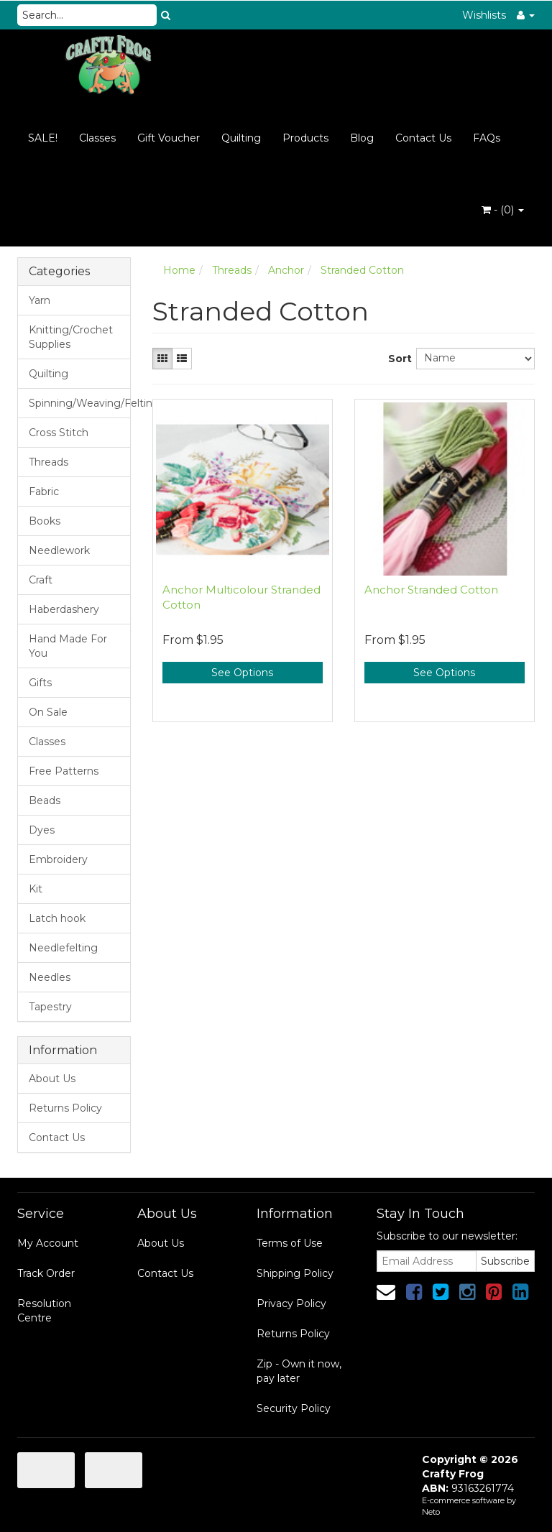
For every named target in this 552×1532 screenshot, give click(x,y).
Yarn (39, 300)
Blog (362, 137)
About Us (52, 1078)
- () (503, 209)
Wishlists (484, 15)
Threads (48, 462)
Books (44, 520)
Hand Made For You (68, 646)
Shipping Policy (295, 1273)
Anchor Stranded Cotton (431, 589)
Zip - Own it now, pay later (299, 1371)
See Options (242, 672)
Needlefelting (63, 947)
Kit (35, 888)
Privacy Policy (291, 1303)
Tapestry (50, 1006)
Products (305, 137)
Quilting (241, 137)
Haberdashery (64, 609)
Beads (44, 800)
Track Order (46, 1273)
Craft (40, 579)
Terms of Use (290, 1243)
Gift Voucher (168, 137)
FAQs (486, 137)
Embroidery (58, 859)
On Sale (48, 712)
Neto (431, 1512)
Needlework (59, 550)
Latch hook (57, 918)
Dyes (42, 829)
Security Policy (294, 1408)
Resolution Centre (44, 1310)
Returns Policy (65, 1108)
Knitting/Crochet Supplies (71, 337)
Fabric (44, 491)
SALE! (43, 137)
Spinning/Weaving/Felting (79, 403)
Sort (396, 358)
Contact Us (423, 137)
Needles (49, 977)
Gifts (40, 682)
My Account (47, 1243)
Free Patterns (63, 771)
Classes (97, 137)
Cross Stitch (58, 432)
